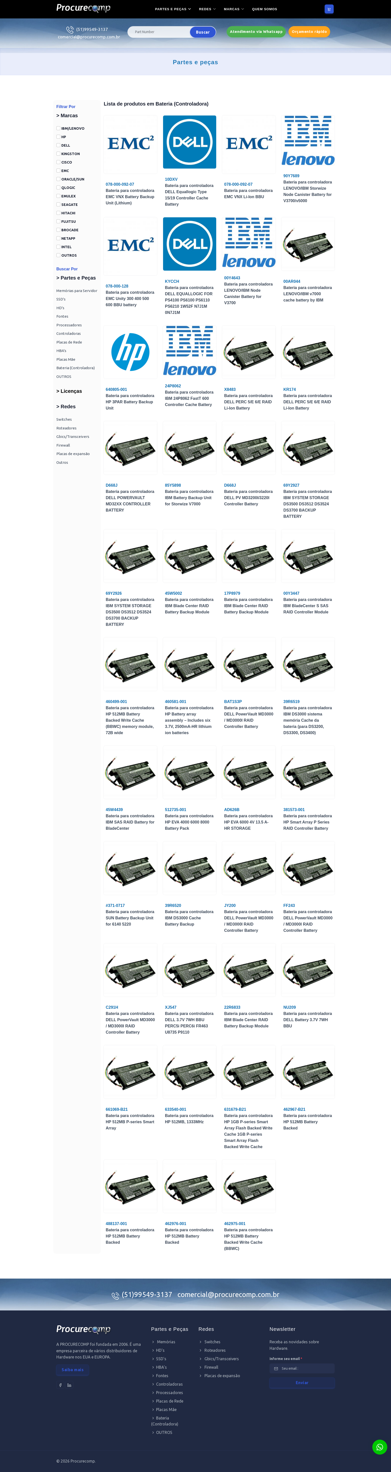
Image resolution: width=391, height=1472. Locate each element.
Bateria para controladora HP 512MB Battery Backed (308, 1122)
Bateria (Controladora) (75, 368)
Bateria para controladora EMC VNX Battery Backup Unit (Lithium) (130, 196)
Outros (62, 462)
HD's (60, 308)
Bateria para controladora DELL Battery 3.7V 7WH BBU (308, 1019)
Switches (64, 419)
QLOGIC (68, 188)
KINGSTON (70, 154)
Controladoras (68, 333)
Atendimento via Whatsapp (256, 31)
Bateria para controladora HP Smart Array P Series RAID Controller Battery (308, 822)
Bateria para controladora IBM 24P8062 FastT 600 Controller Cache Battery (189, 398)
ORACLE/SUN (72, 179)
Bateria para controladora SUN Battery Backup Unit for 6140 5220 (130, 918)
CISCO (66, 162)
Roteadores (66, 428)
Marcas (232, 9)
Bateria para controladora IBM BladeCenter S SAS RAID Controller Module (308, 605)
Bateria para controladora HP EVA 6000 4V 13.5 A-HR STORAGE (248, 822)
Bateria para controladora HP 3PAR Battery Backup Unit (130, 402)
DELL (65, 145)
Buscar (203, 32)
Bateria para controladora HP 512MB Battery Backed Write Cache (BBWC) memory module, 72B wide (130, 720)
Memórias (163, 1342)
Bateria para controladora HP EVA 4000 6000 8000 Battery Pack (189, 822)
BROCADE (70, 230)
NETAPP (68, 238)
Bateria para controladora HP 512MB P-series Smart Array (130, 1122)
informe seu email (286, 1359)
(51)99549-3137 (92, 29)
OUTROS (69, 255)
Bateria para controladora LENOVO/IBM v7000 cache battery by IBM (308, 294)
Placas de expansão (73, 454)
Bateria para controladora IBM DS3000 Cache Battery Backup (189, 918)
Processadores (69, 325)
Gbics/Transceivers (72, 436)
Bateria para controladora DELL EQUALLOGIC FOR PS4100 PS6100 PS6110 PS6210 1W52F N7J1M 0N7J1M (189, 300)
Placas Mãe (65, 359)
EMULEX (68, 196)
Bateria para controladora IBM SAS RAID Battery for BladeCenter (130, 822)
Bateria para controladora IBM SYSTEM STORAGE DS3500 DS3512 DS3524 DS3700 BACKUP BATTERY (308, 504)
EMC (65, 171)
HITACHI (68, 213)
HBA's (61, 351)
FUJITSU (68, 222)
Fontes (62, 316)
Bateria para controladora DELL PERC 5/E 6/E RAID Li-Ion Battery (248, 402)
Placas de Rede (69, 342)
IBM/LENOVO (73, 128)
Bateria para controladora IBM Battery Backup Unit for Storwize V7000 (189, 497)
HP (63, 137)
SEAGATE (69, 205)
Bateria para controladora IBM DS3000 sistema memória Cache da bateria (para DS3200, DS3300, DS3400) (308, 720)
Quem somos (264, 9)
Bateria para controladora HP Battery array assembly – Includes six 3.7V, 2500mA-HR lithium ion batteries (189, 720)
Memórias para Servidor (76, 291)
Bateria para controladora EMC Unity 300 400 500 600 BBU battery (130, 298)
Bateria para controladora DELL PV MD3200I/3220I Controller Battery (248, 497)
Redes (205, 9)
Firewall (63, 445)
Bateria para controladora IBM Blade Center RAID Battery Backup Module (189, 605)
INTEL (66, 247)
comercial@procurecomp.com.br (89, 36)
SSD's (61, 299)
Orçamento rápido (309, 31)
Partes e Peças (171, 9)
